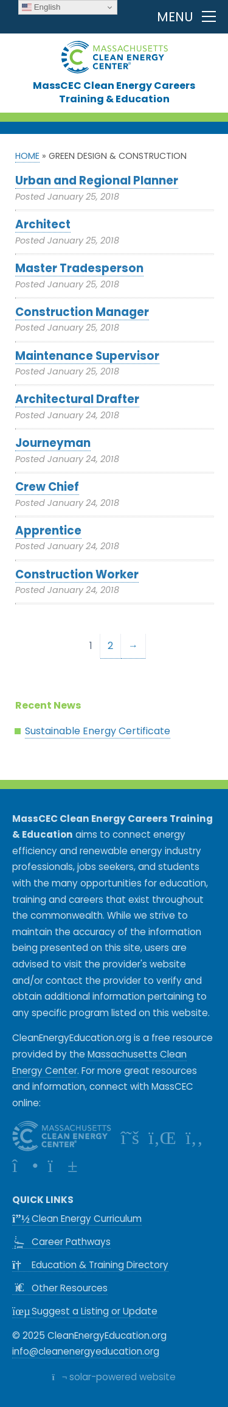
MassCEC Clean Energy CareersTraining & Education (114, 92)
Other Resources (60, 1288)
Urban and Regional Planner (96, 180)
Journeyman (53, 443)
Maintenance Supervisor (87, 355)
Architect (43, 224)
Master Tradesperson (79, 268)
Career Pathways (64, 1242)
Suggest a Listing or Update (84, 1311)
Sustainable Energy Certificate (97, 731)
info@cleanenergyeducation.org (85, 1351)
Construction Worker (77, 574)
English (41, 7)
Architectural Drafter (77, 399)
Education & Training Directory (90, 1264)
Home (27, 156)
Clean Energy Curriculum (77, 1218)
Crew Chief (47, 486)
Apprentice (48, 530)
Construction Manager (82, 312)
